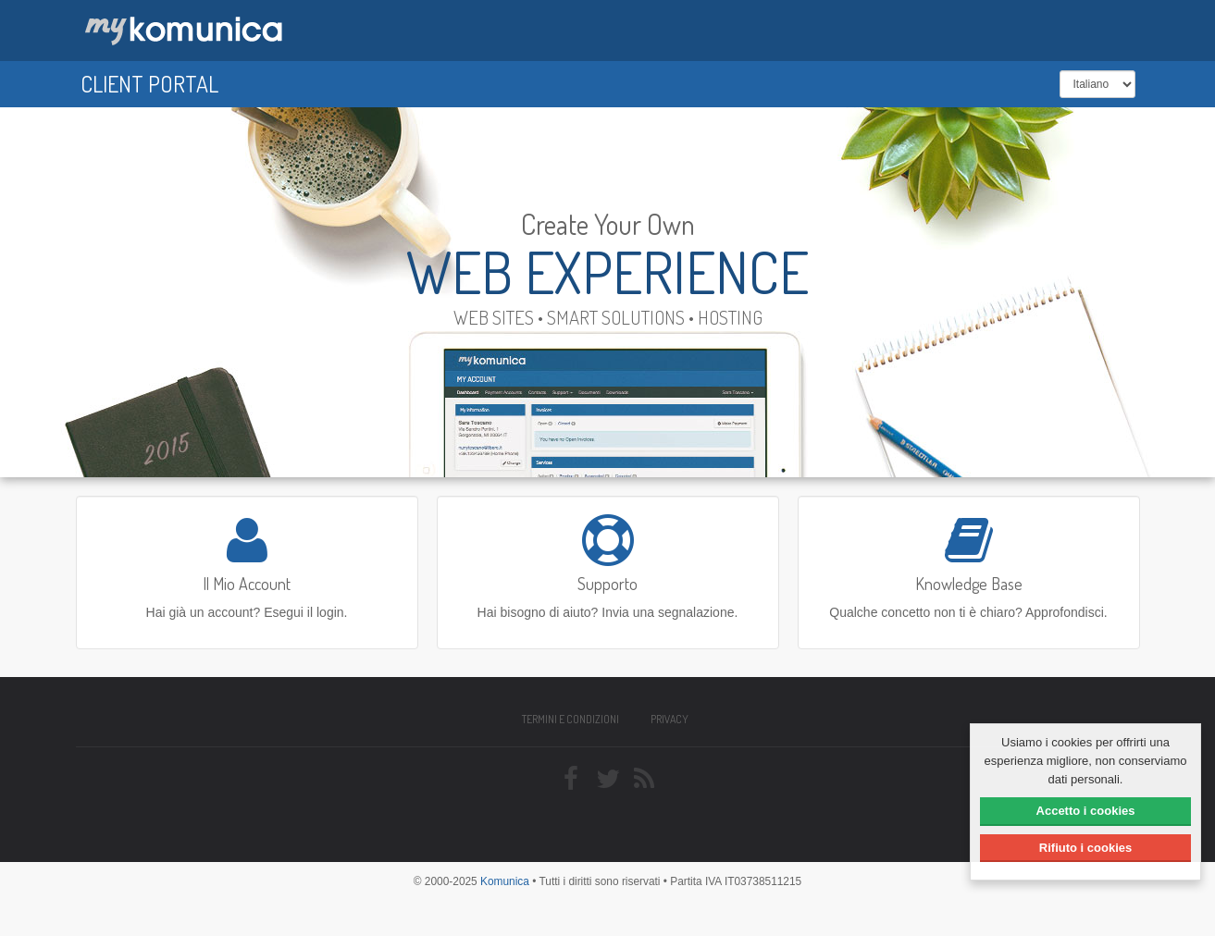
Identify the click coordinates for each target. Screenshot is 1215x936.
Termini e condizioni (570, 719)
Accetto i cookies (1085, 811)
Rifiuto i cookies (1085, 848)
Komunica (504, 881)
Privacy (669, 719)
